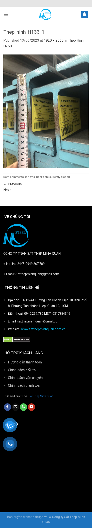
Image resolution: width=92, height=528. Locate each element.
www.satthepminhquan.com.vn (43, 329)
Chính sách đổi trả (22, 370)
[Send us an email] (15, 407)
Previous (12, 184)
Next (9, 190)
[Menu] (6, 14)
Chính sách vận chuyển (25, 378)
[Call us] (23, 407)
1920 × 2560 (54, 40)
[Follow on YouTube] (31, 407)
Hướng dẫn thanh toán (25, 362)
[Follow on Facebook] (7, 407)
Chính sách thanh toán (25, 385)
